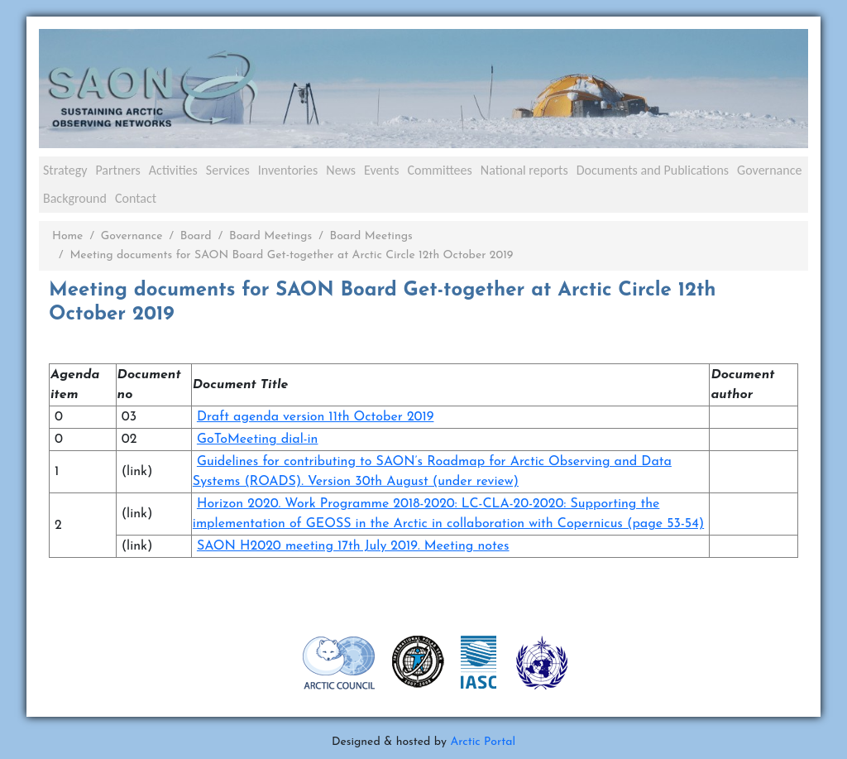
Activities (173, 170)
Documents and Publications (653, 170)
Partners (117, 170)
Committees (439, 170)
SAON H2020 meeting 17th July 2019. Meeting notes (353, 546)
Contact (135, 198)
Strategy (65, 170)
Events (381, 170)
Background (75, 198)
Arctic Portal (482, 742)
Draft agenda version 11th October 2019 (315, 417)
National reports (524, 170)
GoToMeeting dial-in (257, 439)
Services (228, 170)
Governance (769, 170)
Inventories (288, 170)
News (341, 170)
